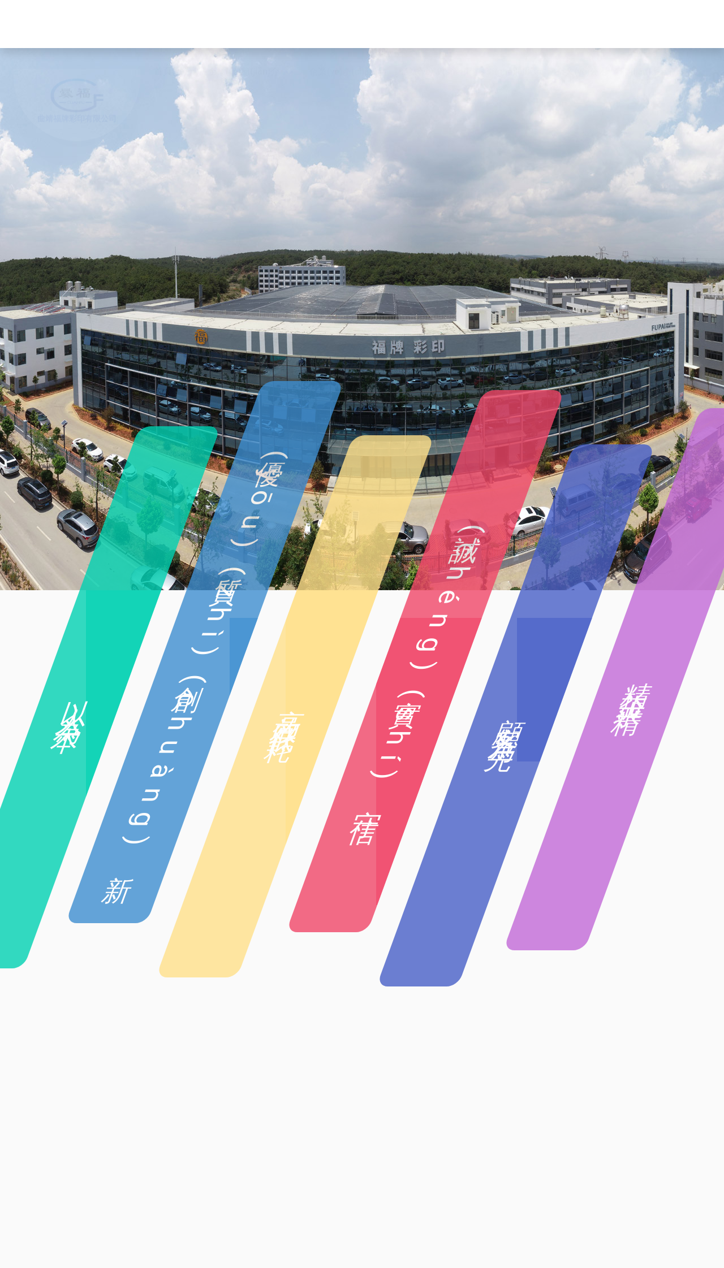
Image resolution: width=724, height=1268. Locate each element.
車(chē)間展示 (514, 24)
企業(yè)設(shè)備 (436, 24)
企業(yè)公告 (581, 24)
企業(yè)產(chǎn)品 (347, 24)
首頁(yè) (170, 24)
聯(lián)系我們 (649, 24)
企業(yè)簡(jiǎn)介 (243, 24)
